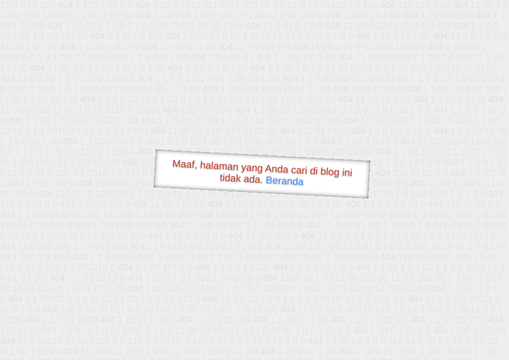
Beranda (285, 180)
